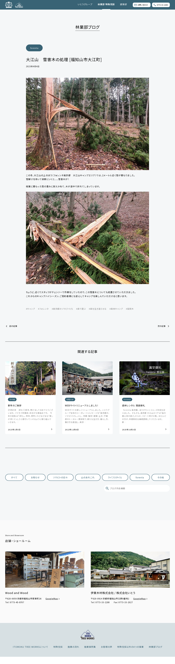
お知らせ (70, 399)
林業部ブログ (155, 646)
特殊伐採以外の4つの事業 (130, 646)
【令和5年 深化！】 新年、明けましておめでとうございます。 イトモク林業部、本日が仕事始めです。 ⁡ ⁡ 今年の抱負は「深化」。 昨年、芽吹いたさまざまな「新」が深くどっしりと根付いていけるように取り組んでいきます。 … (30, 416)
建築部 (123, 4)
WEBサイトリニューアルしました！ (81, 405)
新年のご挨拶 (14, 405)
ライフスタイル (115, 477)
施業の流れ (73, 646)
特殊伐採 (58, 646)
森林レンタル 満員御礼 (133, 405)
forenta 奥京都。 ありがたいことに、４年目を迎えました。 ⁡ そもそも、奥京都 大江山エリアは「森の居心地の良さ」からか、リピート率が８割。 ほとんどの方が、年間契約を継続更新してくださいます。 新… (144, 416)
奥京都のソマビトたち (63, 308)
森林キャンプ (117, 308)
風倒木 (130, 308)
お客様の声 (106, 646)
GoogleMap (53, 598)
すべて (14, 477)
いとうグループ (85, 4)
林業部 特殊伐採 (106, 4)
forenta (34, 48)
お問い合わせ (141, 4)
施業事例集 (90, 646)
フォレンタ (44, 308)
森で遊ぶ (81, 308)
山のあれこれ (88, 477)
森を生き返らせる (98, 308)
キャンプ (31, 308)
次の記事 (162, 326)
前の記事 (13, 326)
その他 (12, 399)
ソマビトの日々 (60, 477)
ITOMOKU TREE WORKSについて (30, 646)
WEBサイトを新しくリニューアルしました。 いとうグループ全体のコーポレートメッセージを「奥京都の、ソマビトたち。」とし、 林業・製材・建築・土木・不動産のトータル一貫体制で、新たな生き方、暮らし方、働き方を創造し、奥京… (87, 416)
